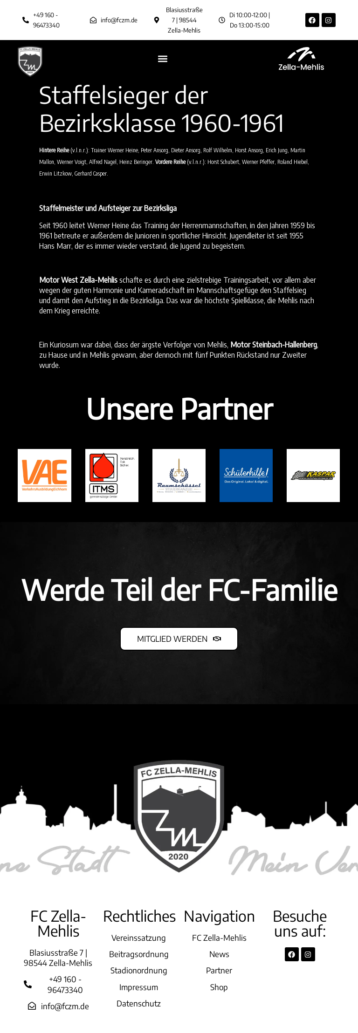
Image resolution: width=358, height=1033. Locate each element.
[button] (163, 58)
